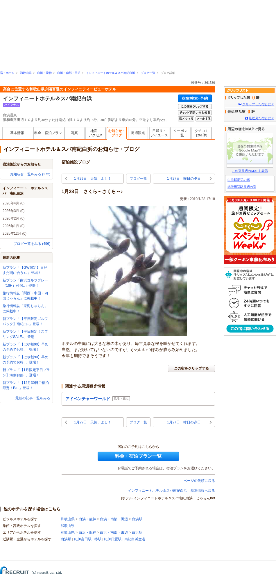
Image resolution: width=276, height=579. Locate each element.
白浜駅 (137, 519)
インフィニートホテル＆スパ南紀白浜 (110, 72)
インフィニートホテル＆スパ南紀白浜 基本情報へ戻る (171, 491)
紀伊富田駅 (83, 539)
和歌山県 (26, 72)
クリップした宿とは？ (258, 104)
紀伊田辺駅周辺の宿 (241, 186)
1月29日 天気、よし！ (92, 179)
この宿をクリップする (191, 368)
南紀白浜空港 (134, 539)
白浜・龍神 (44, 72)
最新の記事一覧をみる (32, 398)
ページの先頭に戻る (199, 481)
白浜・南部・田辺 (68, 72)
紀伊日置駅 (112, 539)
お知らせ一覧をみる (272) (30, 174)
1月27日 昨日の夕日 (184, 179)
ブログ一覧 (148, 72)
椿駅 (97, 539)
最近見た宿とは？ (261, 118)
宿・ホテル (7, 72)
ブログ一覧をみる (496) (31, 244)
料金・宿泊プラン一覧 (138, 456)
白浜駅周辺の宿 (238, 179)
